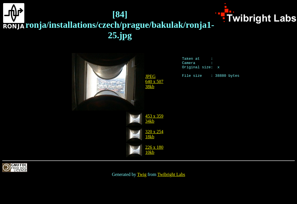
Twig (142, 174)
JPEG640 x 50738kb (154, 81)
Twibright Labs (171, 174)
